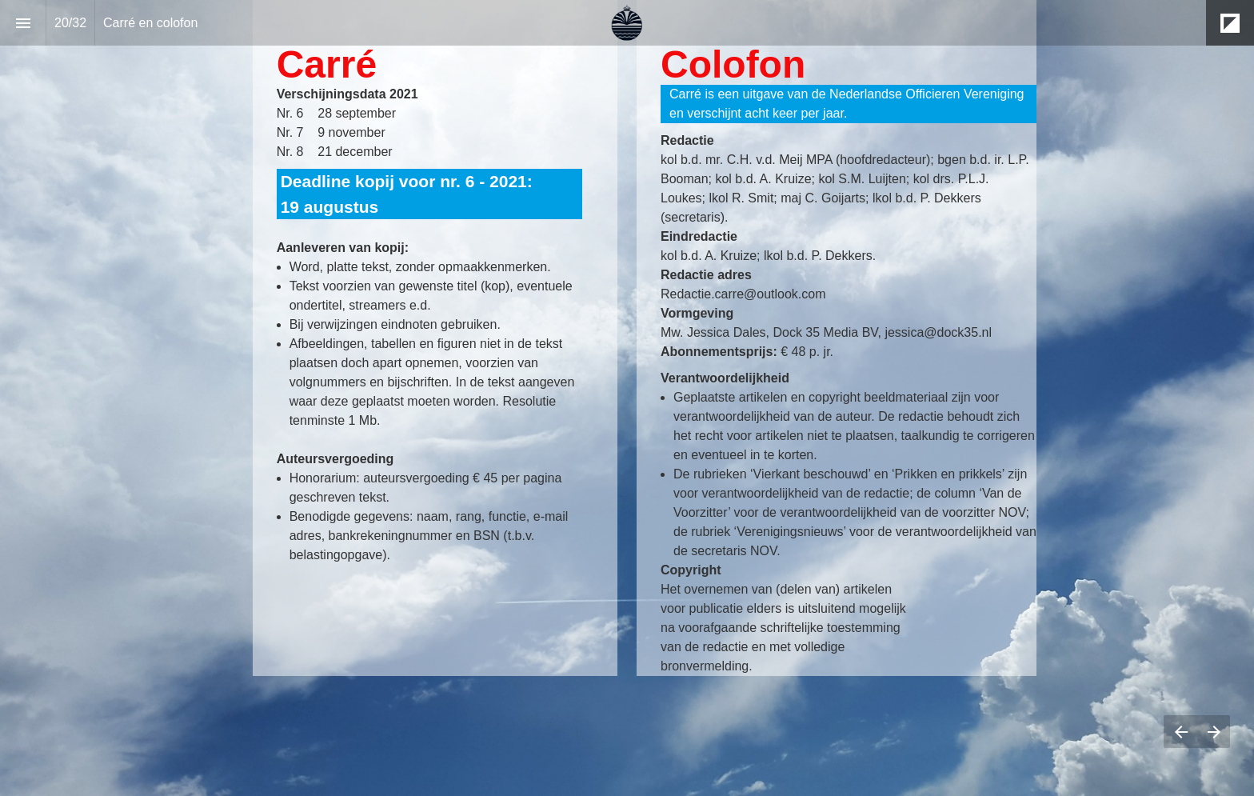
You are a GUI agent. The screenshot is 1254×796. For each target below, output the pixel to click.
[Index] (23, 23)
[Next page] (1213, 731)
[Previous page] (1180, 731)
